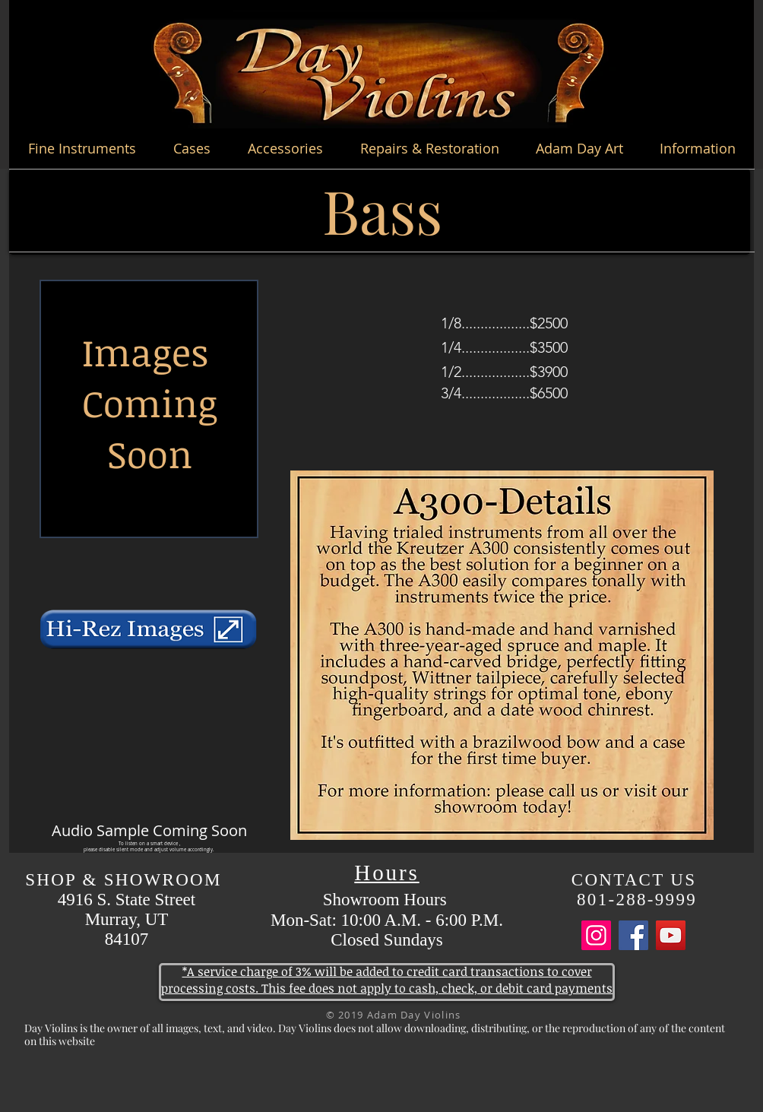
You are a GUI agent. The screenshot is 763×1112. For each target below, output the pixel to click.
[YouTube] (670, 935)
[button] (81, 148)
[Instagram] (596, 935)
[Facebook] (633, 935)
